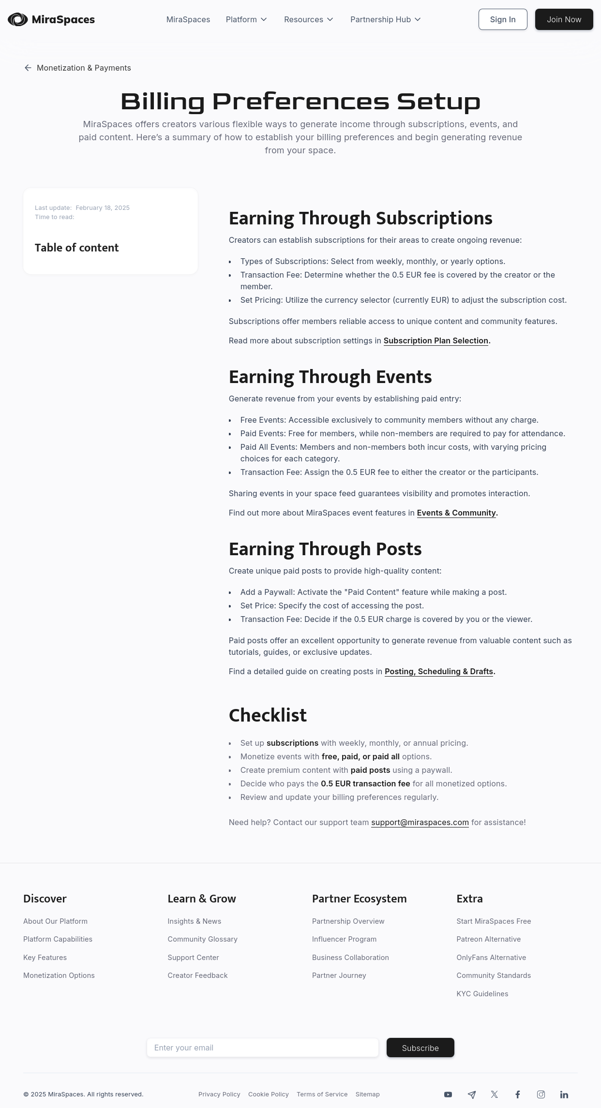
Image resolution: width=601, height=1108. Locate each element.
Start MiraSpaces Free (494, 921)
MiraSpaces (188, 19)
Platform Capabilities (57, 939)
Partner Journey (339, 976)
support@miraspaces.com (420, 822)
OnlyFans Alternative (491, 957)
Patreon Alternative (489, 939)
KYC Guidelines (483, 994)
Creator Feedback (198, 976)
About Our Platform (55, 921)
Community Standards (494, 976)
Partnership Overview (348, 921)
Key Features (45, 957)
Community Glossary (203, 939)
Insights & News (195, 921)
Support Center (193, 957)
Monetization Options (59, 976)
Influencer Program (344, 939)
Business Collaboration (350, 957)
